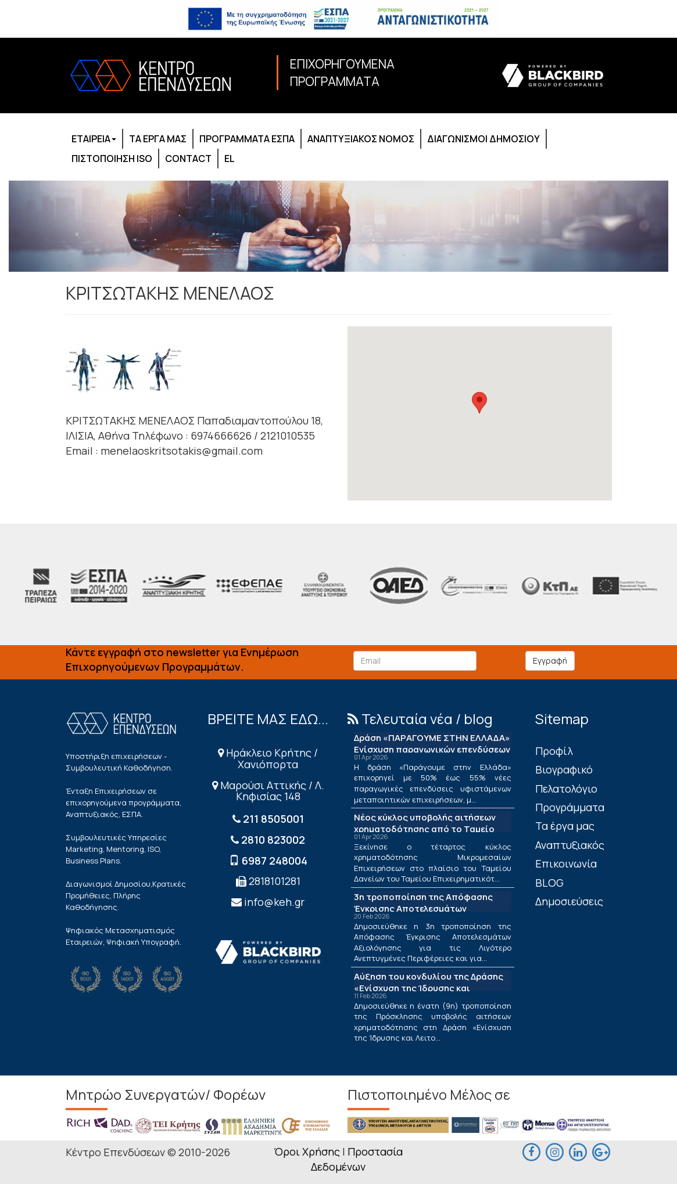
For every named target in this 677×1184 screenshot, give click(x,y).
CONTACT (188, 158)
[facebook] (531, 1150)
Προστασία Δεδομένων (357, 1159)
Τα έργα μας (564, 826)
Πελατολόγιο (566, 789)
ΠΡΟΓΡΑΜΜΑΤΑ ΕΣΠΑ (247, 138)
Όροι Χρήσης (307, 1151)
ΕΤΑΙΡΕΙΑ (93, 138)
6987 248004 (274, 861)
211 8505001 (273, 819)
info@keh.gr (274, 902)
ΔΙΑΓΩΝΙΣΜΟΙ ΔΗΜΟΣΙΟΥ (483, 138)
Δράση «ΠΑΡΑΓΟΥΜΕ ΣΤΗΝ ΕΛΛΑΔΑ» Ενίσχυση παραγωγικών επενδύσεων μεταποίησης (432, 749)
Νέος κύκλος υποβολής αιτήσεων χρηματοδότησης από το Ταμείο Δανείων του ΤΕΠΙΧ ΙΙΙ (425, 829)
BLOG (549, 883)
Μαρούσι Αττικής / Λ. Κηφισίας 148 (268, 791)
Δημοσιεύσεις (569, 901)
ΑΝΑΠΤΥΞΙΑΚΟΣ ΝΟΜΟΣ (360, 138)
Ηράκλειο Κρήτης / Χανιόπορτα (268, 758)
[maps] (554, 1150)
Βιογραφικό (564, 769)
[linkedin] (577, 1150)
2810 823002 (273, 840)
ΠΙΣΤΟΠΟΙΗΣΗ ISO (111, 158)
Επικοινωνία (566, 863)
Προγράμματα (569, 807)
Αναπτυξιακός (569, 845)
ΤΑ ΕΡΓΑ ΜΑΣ (158, 138)
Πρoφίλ (554, 751)
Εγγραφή (550, 660)
